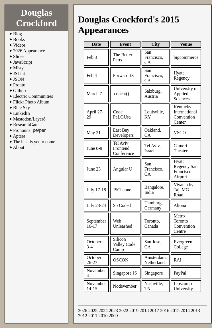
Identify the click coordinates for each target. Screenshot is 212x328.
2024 (103, 310)
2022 (123, 310)
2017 (154, 310)
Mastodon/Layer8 (29, 119)
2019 (133, 310)
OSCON (120, 260)
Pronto (19, 84)
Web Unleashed (122, 224)
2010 (102, 315)
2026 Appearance (29, 50)
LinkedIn (21, 113)
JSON (18, 79)
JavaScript (22, 62)
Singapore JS (125, 273)
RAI (178, 260)
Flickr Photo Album (31, 101)
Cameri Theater (180, 148)
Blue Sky (21, 107)
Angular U (122, 169)
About (18, 147)
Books (19, 39)
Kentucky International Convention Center (185, 114)
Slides (18, 56)
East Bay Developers (123, 133)
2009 (113, 315)
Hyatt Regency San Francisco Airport (185, 169)
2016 (164, 310)
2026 (82, 310)
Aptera (19, 136)
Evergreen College (183, 244)
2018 (144, 310)
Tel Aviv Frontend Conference (123, 148)
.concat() (121, 93)
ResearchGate (25, 124)
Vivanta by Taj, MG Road (183, 189)
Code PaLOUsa (122, 114)
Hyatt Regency (181, 75)
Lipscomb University (183, 286)
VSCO (180, 132)
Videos (19, 45)
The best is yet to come (34, 141)
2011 (92, 315)
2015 (175, 310)
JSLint (19, 73)
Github (19, 90)
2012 (82, 315)
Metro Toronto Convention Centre (184, 223)
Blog (17, 33)
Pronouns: (29, 130)
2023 (113, 310)
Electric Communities (33, 96)
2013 (195, 310)
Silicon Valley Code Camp (124, 244)
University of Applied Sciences (186, 93)
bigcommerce (186, 57)
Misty (18, 67)
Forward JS (123, 75)
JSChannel (122, 189)
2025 (92, 310)
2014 (185, 310)
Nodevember (124, 286)
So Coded (122, 205)
